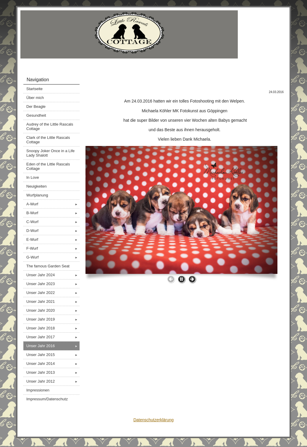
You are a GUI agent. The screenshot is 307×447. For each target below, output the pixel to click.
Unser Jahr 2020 (53, 310)
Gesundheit (36, 115)
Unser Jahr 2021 (53, 301)
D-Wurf (53, 230)
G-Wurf (53, 257)
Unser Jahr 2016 (53, 346)
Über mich (35, 97)
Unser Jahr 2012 (53, 381)
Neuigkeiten (36, 186)
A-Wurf (53, 204)
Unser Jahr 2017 (53, 337)
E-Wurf (53, 239)
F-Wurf (53, 248)
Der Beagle (36, 106)
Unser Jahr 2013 (53, 372)
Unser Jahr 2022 (53, 292)
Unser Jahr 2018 (53, 328)
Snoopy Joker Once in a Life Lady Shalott (50, 153)
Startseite (34, 89)
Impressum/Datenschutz (47, 399)
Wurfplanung (37, 195)
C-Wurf (53, 222)
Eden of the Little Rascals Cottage (48, 166)
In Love (32, 177)
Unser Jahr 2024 (53, 275)
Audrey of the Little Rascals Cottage (49, 126)
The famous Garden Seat (48, 266)
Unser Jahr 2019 (53, 319)
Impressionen (37, 390)
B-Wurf (53, 213)
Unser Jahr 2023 (53, 284)
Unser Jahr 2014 (53, 363)
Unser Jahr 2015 (53, 354)
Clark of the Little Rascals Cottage (48, 139)
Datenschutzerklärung (153, 419)
